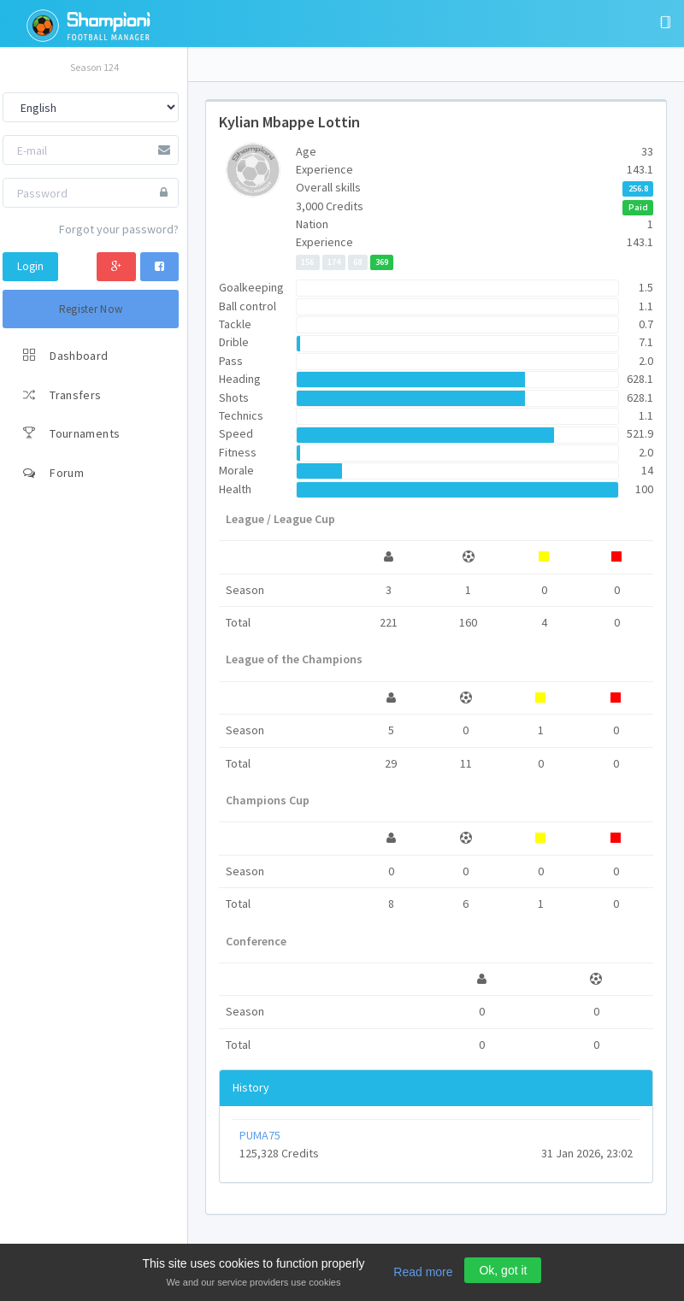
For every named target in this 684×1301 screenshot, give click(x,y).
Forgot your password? (119, 229)
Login (30, 266)
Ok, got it (503, 1270)
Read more (422, 1272)
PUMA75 (259, 1135)
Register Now (91, 309)
